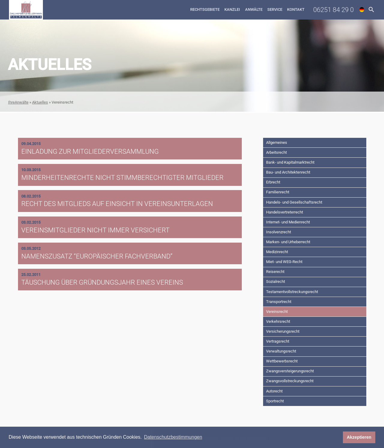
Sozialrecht (275, 281)
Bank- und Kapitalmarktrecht (290, 162)
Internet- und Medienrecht (288, 222)
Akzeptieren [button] (359, 437)
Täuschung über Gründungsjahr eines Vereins (102, 282)
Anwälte (253, 9)
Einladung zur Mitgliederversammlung (90, 151)
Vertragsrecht (277, 341)
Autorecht (274, 391)
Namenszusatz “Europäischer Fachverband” (96, 256)
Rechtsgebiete (205, 9)
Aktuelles (40, 102)
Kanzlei (232, 9)
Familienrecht (277, 192)
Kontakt (295, 9)
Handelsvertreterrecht (284, 212)
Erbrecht (273, 182)
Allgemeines (276, 142)
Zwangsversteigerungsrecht (290, 371)
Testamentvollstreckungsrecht (292, 291)
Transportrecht (278, 301)
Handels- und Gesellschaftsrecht (294, 202)
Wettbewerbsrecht (282, 361)
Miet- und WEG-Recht (284, 261)
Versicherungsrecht (282, 331)
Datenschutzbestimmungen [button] (173, 437)
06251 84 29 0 (333, 10)
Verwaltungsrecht (281, 351)
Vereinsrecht (277, 311)
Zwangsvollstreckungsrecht (290, 381)
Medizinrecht (277, 252)
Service (274, 9)
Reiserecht (275, 271)
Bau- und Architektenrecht (288, 172)
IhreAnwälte (18, 102)
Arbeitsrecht (276, 152)
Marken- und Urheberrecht (288, 242)
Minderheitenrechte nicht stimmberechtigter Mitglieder (122, 177)
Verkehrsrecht (278, 321)
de (361, 9)
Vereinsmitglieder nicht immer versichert (95, 230)
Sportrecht (275, 401)
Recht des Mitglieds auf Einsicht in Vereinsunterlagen (117, 203)
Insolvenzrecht (278, 232)
